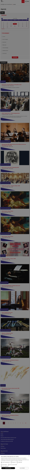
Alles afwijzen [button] (22, 468)
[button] (15, 466)
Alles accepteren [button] (8, 468)
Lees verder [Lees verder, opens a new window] (20, 460)
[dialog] (15, 235)
